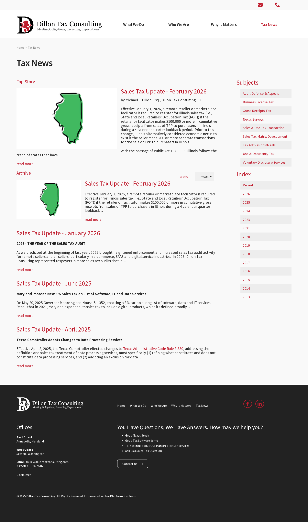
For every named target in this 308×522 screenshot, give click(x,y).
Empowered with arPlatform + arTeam (110, 496)
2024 (246, 211)
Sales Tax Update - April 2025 (53, 329)
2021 (246, 228)
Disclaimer (23, 475)
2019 (246, 245)
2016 (246, 271)
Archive (184, 176)
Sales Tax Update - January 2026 (58, 233)
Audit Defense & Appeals (261, 93)
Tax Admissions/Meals (259, 145)
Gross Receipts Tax (257, 110)
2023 (246, 219)
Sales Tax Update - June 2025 (53, 283)
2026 (246, 193)
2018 (246, 254)
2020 (246, 236)
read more (24, 163)
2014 (246, 288)
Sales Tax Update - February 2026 (163, 91)
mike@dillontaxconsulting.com (47, 462)
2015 (246, 279)
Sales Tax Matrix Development (265, 136)
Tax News (34, 47)
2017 (246, 262)
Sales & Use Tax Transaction (263, 127)
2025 (246, 202)
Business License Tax (258, 102)
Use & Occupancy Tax (258, 153)
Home (20, 47)
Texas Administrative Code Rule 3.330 (153, 348)
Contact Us (129, 464)
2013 (246, 297)
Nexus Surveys (253, 119)
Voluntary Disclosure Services (264, 162)
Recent (248, 185)
